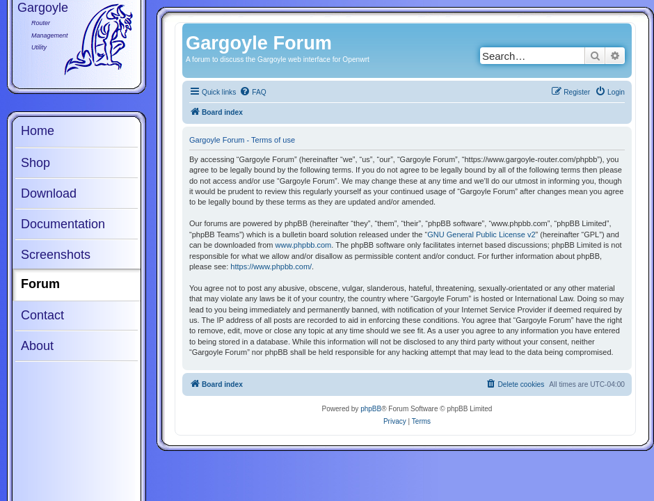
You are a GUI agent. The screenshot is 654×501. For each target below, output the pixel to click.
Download (49, 193)
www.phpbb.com (304, 245)
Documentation (63, 224)
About (37, 346)
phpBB (370, 409)
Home (37, 131)
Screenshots (55, 255)
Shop (35, 163)
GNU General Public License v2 (481, 234)
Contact (42, 315)
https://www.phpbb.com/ (271, 266)
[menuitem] (252, 92)
